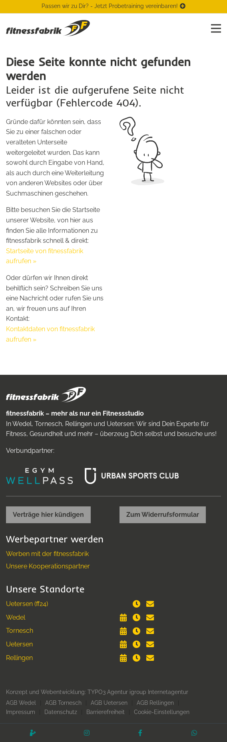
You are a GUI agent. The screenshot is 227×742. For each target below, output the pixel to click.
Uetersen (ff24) (27, 604)
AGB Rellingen (155, 703)
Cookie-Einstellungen (161, 712)
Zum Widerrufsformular (162, 514)
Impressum (20, 712)
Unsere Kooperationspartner (48, 566)
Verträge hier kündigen (48, 514)
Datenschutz (60, 712)
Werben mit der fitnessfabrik (47, 554)
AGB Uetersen (109, 703)
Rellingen (19, 658)
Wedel (15, 617)
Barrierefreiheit (105, 712)
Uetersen (19, 644)
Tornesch (19, 630)
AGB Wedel (21, 703)
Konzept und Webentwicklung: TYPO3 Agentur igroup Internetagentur (97, 692)
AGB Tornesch (63, 703)
